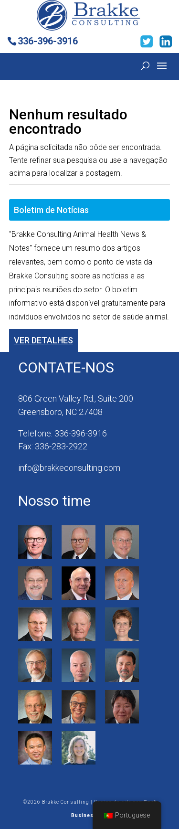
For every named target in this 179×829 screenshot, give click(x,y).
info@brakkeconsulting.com (69, 468)
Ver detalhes (43, 340)
